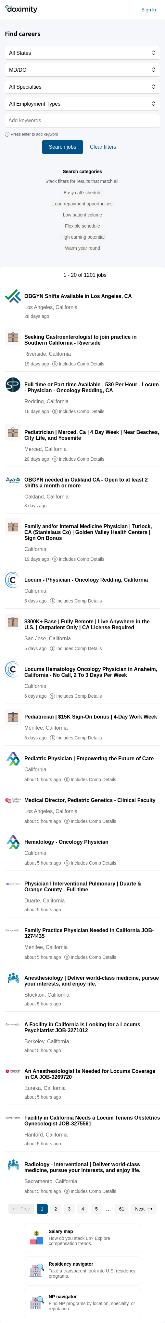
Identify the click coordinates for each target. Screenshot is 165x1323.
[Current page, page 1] (42, 1209)
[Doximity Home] (21, 10)
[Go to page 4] (82, 1209)
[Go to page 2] (55, 1209)
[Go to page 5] (96, 1209)
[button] (82, 193)
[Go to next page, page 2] (144, 1209)
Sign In (149, 9)
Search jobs (62, 147)
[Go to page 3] (69, 1209)
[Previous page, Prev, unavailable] (21, 1209)
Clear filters (103, 147)
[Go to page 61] (122, 1209)
